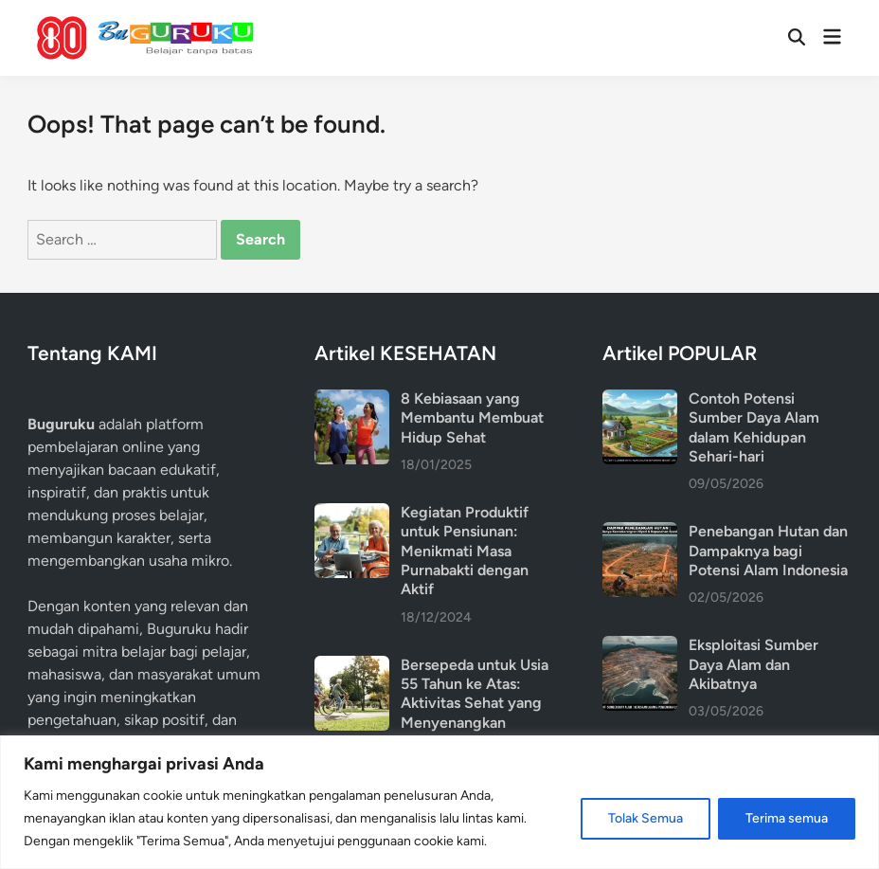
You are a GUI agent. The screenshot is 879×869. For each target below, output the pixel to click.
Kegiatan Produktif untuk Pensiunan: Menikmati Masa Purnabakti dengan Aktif (465, 550)
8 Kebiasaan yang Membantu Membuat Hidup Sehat (472, 417)
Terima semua (786, 818)
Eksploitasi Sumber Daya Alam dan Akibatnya (753, 664)
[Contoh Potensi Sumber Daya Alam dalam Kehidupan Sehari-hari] (639, 400)
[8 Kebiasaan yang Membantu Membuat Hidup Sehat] (351, 400)
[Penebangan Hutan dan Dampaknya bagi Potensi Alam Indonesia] (639, 533)
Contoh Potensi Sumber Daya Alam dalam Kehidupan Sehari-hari (754, 427)
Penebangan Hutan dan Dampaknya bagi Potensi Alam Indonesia (768, 550)
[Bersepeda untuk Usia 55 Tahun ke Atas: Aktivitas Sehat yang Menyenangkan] (351, 667)
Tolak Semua (645, 818)
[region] (439, 802)
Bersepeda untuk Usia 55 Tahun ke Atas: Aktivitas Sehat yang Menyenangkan (474, 694)
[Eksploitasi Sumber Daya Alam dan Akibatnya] (639, 647)
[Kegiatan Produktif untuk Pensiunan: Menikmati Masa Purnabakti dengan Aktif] (351, 514)
